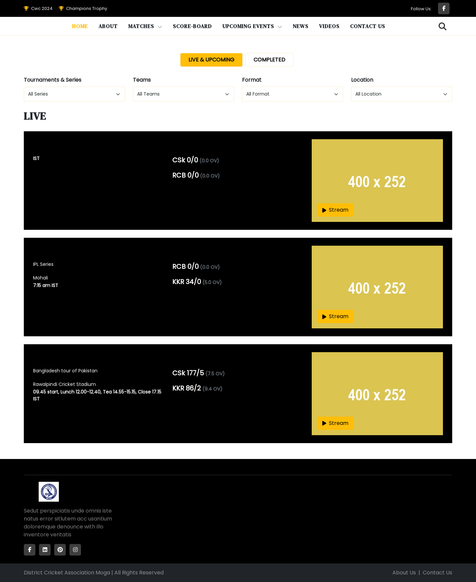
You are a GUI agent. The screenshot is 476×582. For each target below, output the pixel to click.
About (108, 26)
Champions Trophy (83, 8)
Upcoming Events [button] (252, 26)
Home (80, 26)
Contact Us (367, 26)
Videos (329, 26)
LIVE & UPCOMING (211, 59)
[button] (442, 26)
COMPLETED (269, 59)
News (300, 26)
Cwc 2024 (38, 8)
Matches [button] (145, 26)
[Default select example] (74, 94)
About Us (404, 572)
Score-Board (192, 26)
